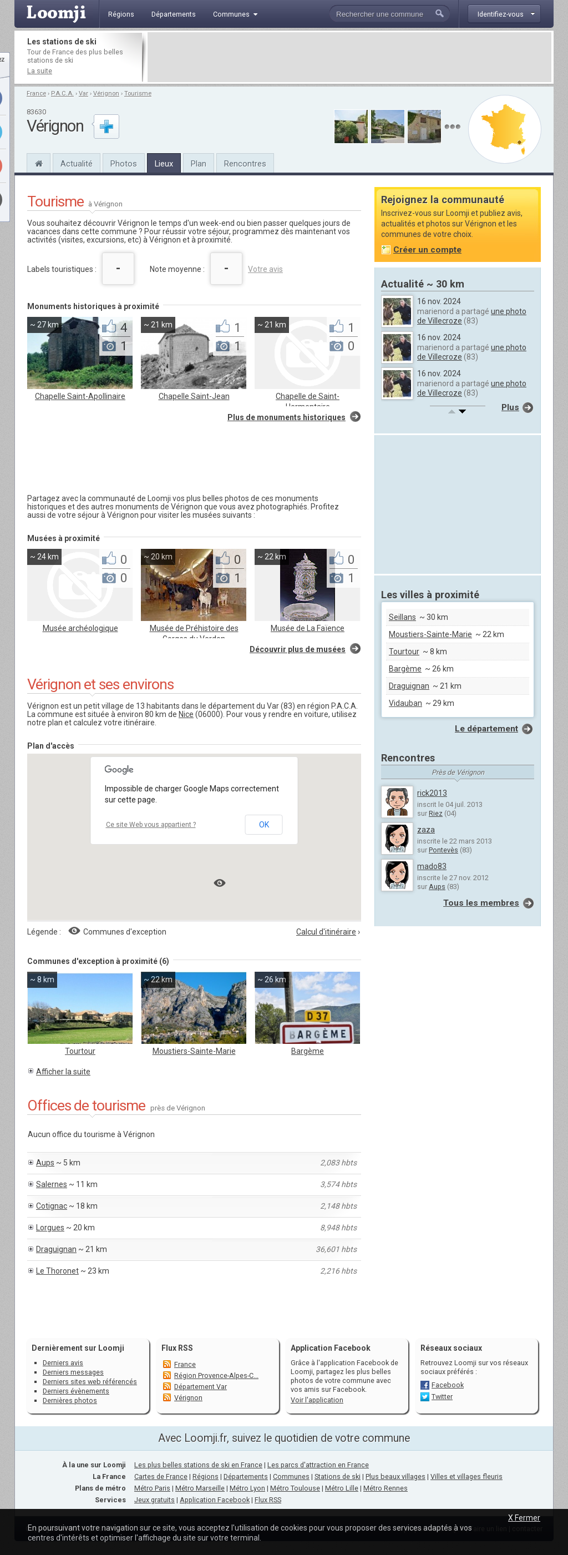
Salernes (51, 1184)
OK (264, 824)
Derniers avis (63, 1363)
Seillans (402, 617)
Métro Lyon (247, 1488)
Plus (510, 407)
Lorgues (50, 1227)
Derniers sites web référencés (90, 1381)
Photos (123, 164)
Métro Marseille (200, 1488)
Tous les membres (481, 903)
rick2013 (432, 793)
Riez (436, 813)
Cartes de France (160, 1476)
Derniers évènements (76, 1391)
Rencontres (245, 164)
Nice (186, 714)
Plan (198, 164)
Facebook (448, 1385)
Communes (291, 1476)
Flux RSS (177, 1348)
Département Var (200, 1386)
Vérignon (106, 93)
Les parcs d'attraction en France (318, 1465)
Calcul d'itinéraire (326, 931)
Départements (246, 1476)
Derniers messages (73, 1372)
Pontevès (443, 850)
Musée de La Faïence (307, 628)
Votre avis (265, 269)
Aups (45, 1162)
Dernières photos (70, 1400)
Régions (205, 1476)
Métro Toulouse (295, 1488)
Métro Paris (152, 1488)
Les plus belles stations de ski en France (198, 1465)
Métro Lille (341, 1488)
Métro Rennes (385, 1488)
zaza (426, 829)
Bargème (307, 1051)
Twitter (442, 1396)
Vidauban (405, 703)
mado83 (432, 866)
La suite (39, 71)
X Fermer (524, 1517)
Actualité (76, 164)
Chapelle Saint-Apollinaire (80, 396)
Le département (486, 729)
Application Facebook (215, 1500)
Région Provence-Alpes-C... (216, 1375)
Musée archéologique (80, 628)
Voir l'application (317, 1400)
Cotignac (51, 1205)
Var (83, 93)
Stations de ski (338, 1476)
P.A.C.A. (62, 93)
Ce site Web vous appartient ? (151, 825)
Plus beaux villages (395, 1476)
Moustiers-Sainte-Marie (194, 1051)
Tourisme (137, 93)
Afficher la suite (63, 1071)
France (36, 93)
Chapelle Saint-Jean (194, 396)
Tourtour (80, 1051)
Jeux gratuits (154, 1500)
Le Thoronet (57, 1270)
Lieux (164, 164)
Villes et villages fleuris (466, 1476)
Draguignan (56, 1249)
